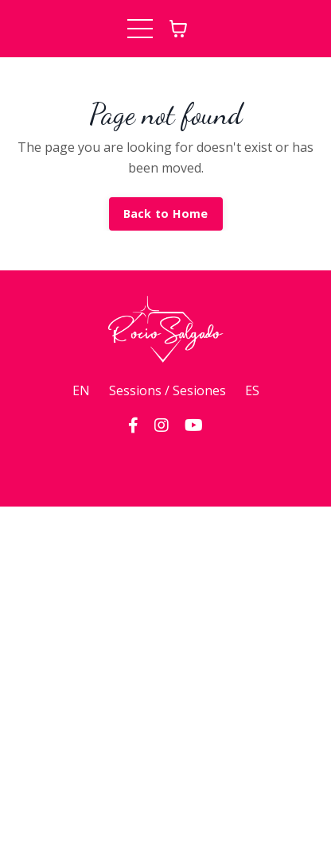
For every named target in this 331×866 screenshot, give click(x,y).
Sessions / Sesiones (167, 390)
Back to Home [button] (165, 213)
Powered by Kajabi (166, 465)
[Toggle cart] (178, 28)
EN (81, 390)
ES (252, 390)
